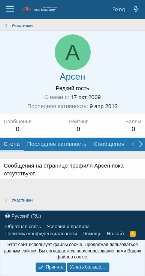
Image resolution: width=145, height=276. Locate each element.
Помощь (91, 233)
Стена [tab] (12, 144)
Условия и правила (68, 226)
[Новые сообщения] (136, 9)
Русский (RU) (23, 216)
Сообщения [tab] (109, 144)
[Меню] (10, 9)
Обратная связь (23, 226)
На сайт (115, 233)
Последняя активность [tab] (57, 144)
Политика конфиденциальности (41, 233)
